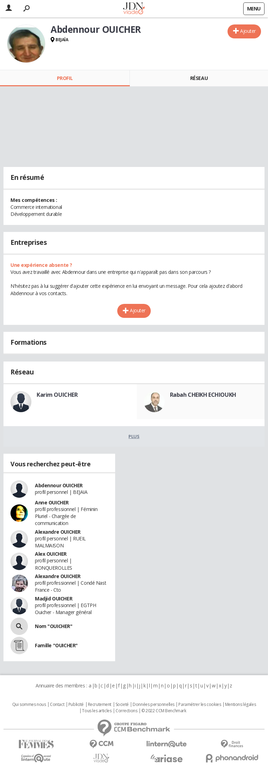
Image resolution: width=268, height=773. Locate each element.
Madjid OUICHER (53, 598)
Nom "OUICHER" (54, 626)
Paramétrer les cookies (199, 704)
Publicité (76, 704)
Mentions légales (240, 704)
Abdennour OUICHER (59, 485)
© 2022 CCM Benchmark (163, 710)
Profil (65, 78)
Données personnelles (153, 704)
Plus (133, 436)
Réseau (199, 78)
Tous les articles (96, 710)
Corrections (126, 710)
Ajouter (248, 31)
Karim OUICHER (57, 395)
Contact (57, 704)
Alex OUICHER (51, 553)
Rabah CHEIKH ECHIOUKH (203, 395)
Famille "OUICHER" (56, 645)
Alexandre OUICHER (58, 531)
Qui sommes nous (29, 704)
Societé (122, 704)
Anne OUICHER (52, 502)
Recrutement (99, 704)
